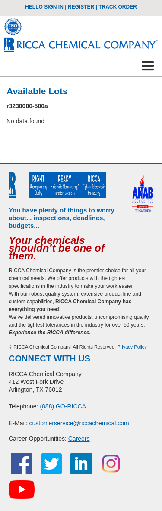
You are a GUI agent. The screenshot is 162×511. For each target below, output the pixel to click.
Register (81, 7)
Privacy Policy (131, 346)
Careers (79, 438)
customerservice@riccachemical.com (79, 423)
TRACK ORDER (117, 7)
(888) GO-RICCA (63, 406)
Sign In (54, 7)
